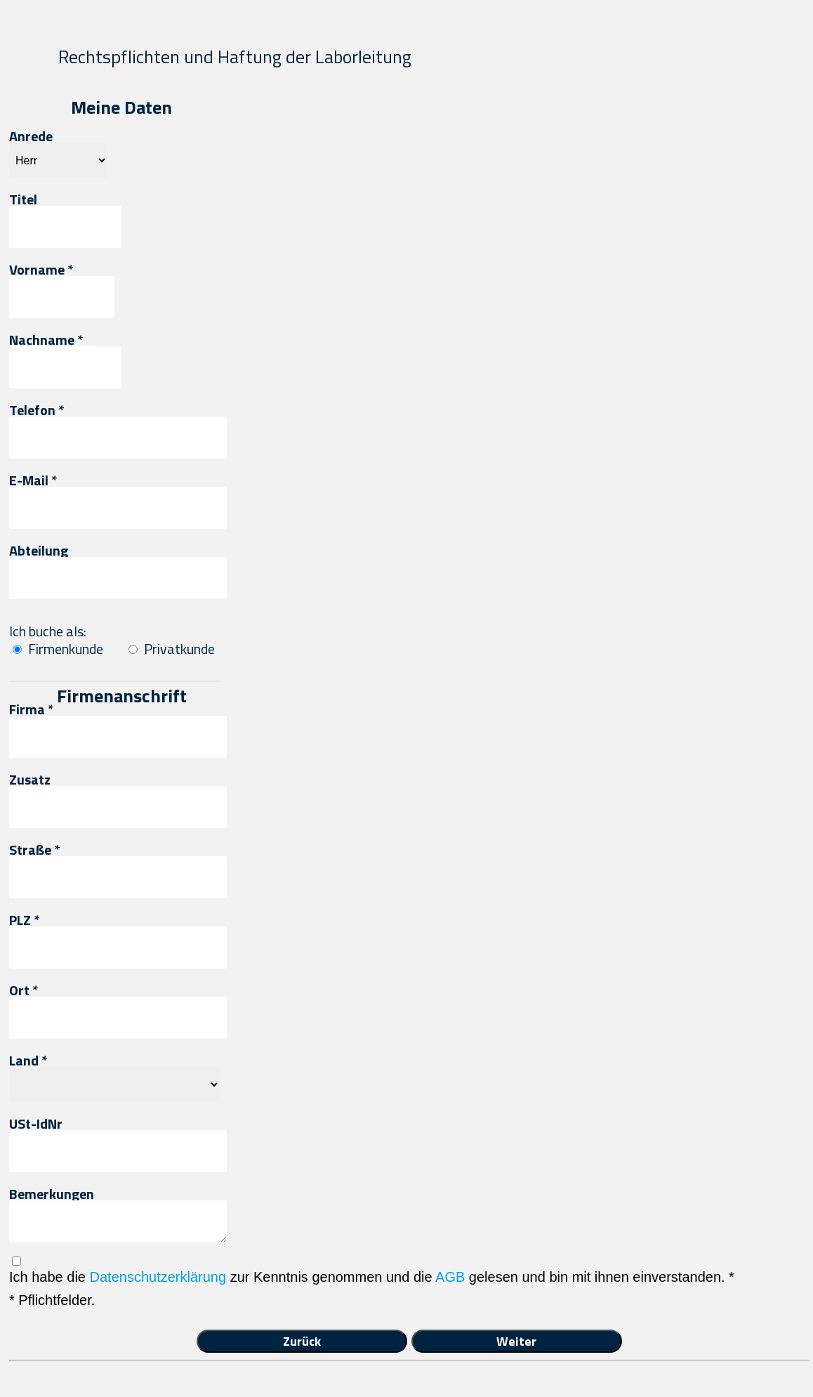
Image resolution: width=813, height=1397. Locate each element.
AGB (450, 1277)
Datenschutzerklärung (158, 1277)
